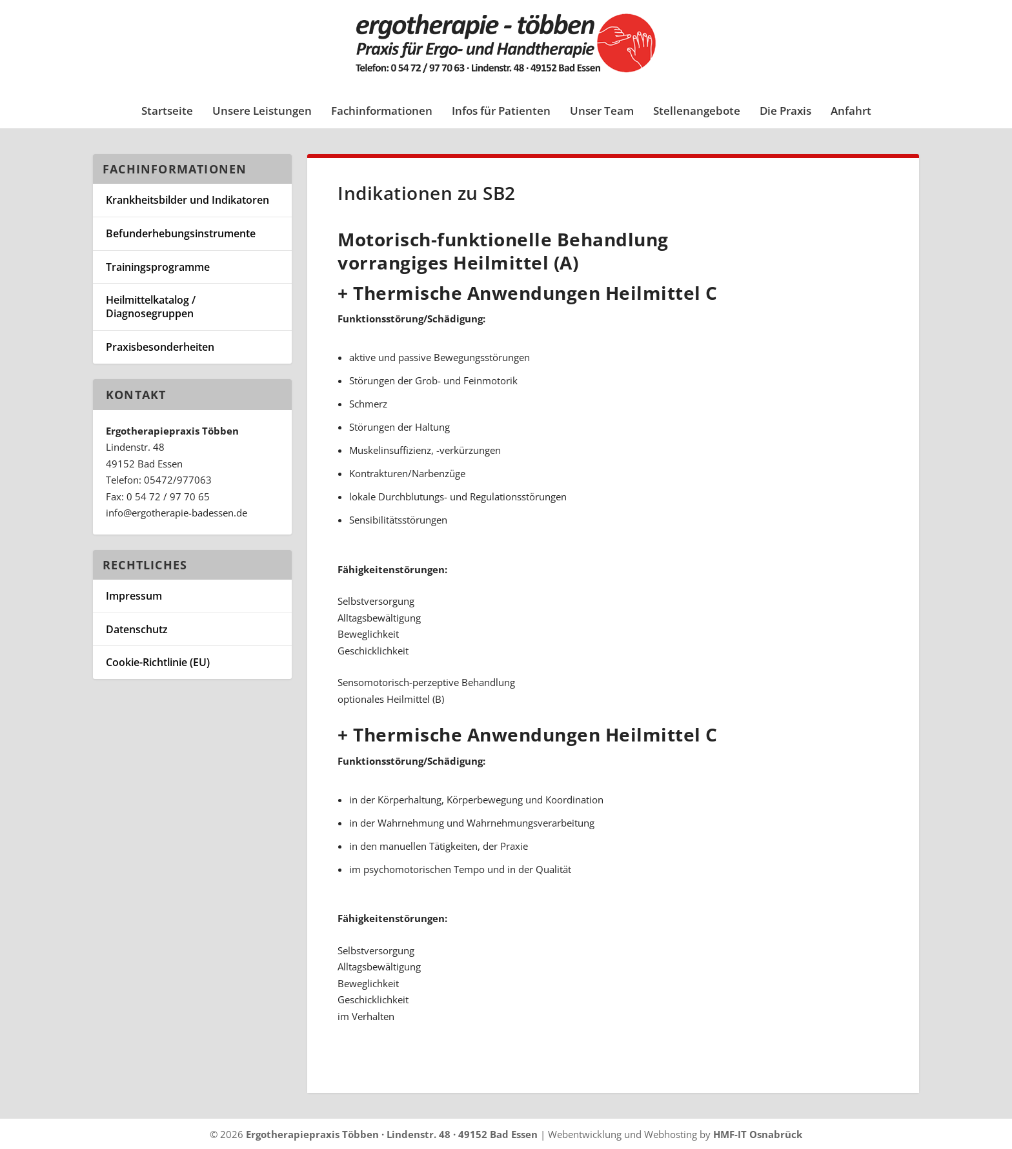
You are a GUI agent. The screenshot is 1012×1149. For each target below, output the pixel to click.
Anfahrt (851, 112)
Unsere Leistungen (262, 112)
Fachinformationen (381, 112)
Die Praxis (785, 112)
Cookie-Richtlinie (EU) (158, 662)
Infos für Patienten (501, 112)
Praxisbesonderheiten (160, 347)
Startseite (167, 112)
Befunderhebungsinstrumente (181, 233)
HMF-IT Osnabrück (757, 1134)
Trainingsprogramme (158, 267)
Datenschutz (137, 629)
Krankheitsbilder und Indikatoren (187, 200)
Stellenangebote (696, 112)
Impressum (134, 596)
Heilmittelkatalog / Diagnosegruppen (151, 306)
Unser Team (602, 112)
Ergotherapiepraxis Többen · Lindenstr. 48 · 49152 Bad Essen (392, 1134)
